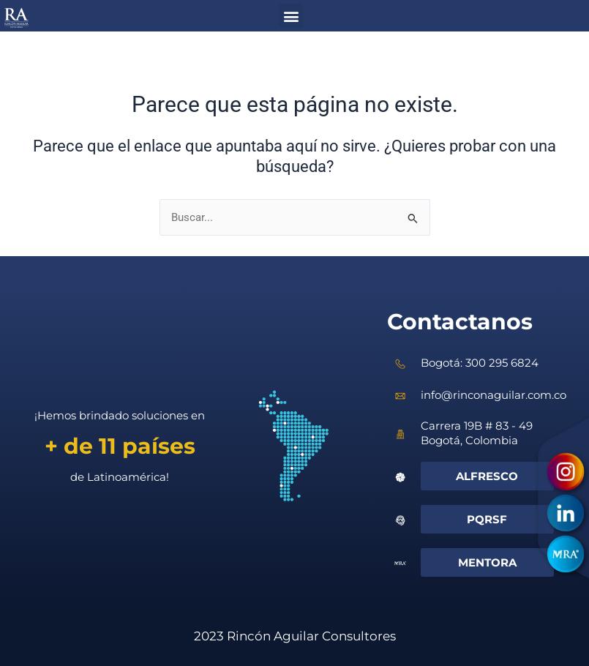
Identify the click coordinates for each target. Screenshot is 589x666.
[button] (291, 16)
